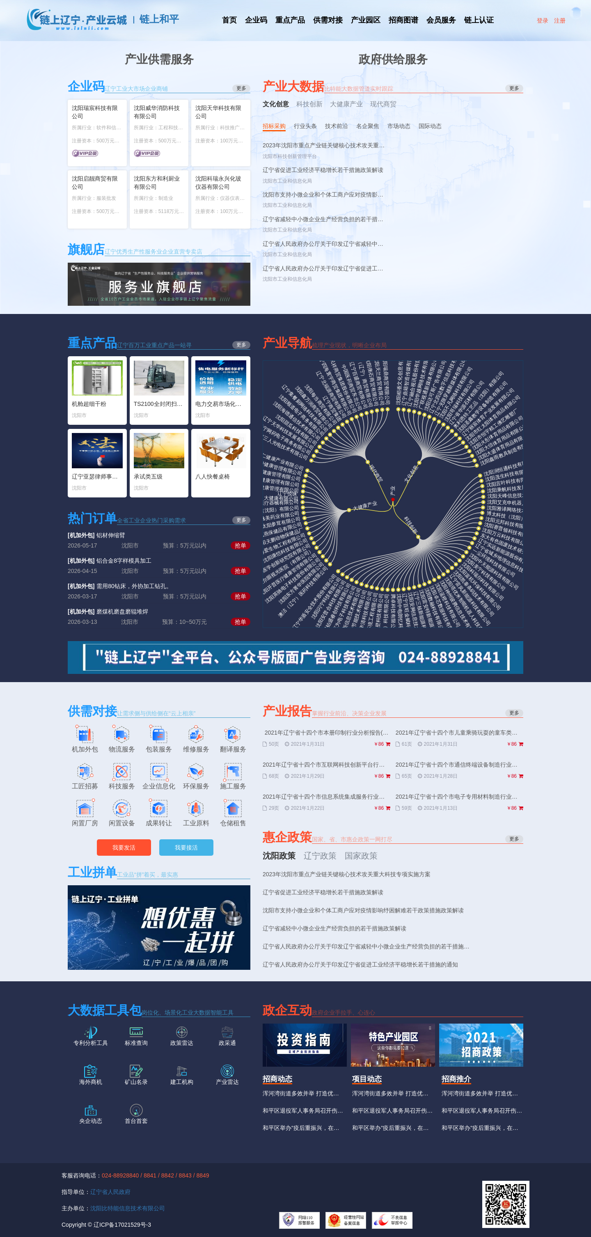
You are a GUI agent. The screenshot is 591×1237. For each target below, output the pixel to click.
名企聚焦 (367, 126)
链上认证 (479, 20)
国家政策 (361, 855)
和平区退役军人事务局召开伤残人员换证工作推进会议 (303, 1113)
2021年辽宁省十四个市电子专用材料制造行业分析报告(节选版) (459, 797)
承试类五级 (148, 476)
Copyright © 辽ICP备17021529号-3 (106, 1224)
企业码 (256, 20)
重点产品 (290, 20)
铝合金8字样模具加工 (109, 560)
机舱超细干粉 (89, 404)
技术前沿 (336, 126)
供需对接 (328, 20)
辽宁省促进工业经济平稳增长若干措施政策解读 (323, 170)
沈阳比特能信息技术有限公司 (127, 1208)
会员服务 (441, 20)
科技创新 (309, 104)
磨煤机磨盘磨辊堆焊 (108, 611)
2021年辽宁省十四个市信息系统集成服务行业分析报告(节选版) (326, 797)
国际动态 (430, 126)
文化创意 (276, 104)
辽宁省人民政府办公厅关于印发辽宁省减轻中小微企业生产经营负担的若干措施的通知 (323, 244)
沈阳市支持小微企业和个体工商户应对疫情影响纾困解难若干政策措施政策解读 (323, 195)
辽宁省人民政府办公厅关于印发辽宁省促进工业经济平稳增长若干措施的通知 (323, 269)
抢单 (240, 545)
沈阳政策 (279, 855)
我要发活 (123, 847)
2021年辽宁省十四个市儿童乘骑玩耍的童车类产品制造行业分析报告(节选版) (459, 733)
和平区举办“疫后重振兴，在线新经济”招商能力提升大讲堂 (301, 1130)
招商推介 (456, 1079)
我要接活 (186, 847)
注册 (560, 20)
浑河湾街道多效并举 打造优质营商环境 (301, 1096)
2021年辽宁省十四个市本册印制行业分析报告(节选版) (327, 733)
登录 (542, 20)
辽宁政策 (320, 855)
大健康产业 (346, 104)
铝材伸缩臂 (96, 535)
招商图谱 (403, 20)
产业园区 (365, 20)
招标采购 (274, 126)
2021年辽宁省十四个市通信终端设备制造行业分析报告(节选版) (459, 765)
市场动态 (398, 126)
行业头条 (305, 126)
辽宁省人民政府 (110, 1192)
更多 (514, 713)
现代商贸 (383, 104)
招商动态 (277, 1079)
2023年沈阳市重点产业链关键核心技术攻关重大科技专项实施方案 (324, 145)
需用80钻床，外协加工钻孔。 (120, 586)
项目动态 (367, 1079)
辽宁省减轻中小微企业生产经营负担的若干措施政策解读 (323, 219)
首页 (229, 20)
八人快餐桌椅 (212, 476)
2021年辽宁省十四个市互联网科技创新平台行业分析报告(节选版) (326, 765)
